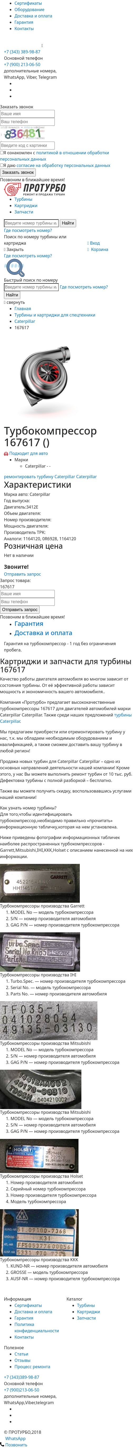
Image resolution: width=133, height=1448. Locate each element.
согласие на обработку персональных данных (63, 165)
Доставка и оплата (33, 16)
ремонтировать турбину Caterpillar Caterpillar (50, 476)
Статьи (21, 1354)
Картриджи (25, 205)
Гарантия (23, 22)
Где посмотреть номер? (28, 230)
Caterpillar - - (38, 466)
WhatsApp (13, 1438)
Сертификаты (28, 3)
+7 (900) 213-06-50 (22, 45)
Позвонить (13, 1445)
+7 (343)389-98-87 (21, 1377)
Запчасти (23, 212)
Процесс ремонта (32, 1367)
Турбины (23, 199)
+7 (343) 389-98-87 (22, 52)
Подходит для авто (28, 453)
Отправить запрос (22, 574)
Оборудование (29, 9)
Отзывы (22, 1360)
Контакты (24, 28)
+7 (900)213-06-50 (21, 1390)
